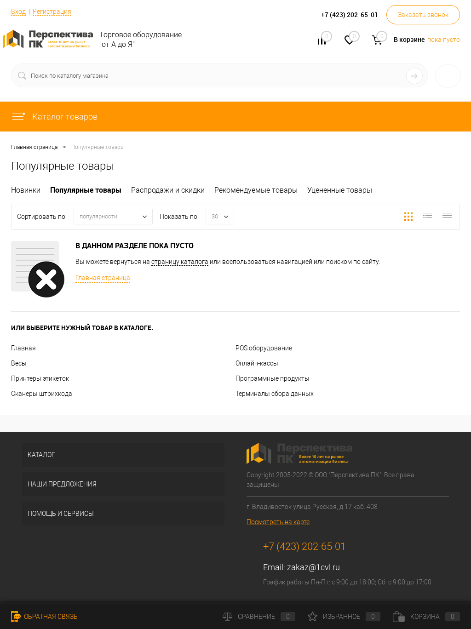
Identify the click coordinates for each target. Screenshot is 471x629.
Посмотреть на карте (278, 522)
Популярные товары (85, 190)
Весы (19, 363)
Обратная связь (44, 616)
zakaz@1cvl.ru (313, 567)
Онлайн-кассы (257, 363)
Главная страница (102, 277)
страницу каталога (179, 261)
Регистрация (52, 11)
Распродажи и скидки (168, 190)
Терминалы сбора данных (275, 393)
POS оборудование (264, 348)
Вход (18, 11)
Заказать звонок (423, 14)
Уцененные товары (339, 190)
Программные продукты (273, 378)
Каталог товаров (54, 116)
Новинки (25, 190)
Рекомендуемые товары (256, 190)
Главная (23, 348)
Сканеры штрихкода (41, 393)
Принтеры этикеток (40, 378)
